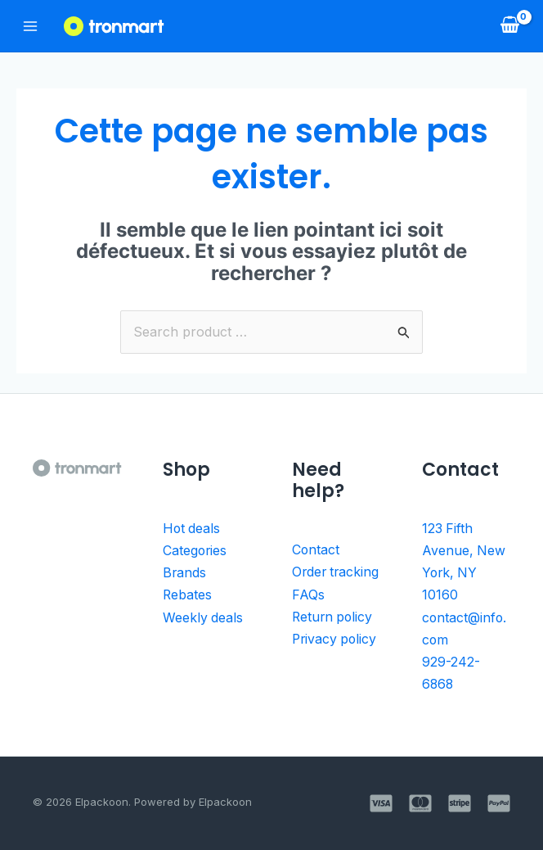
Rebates (188, 593)
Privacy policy (335, 657)
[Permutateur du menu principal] (30, 25)
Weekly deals (203, 614)
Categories (195, 549)
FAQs (308, 614)
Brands (185, 571)
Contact (316, 549)
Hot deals (192, 528)
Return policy (333, 636)
